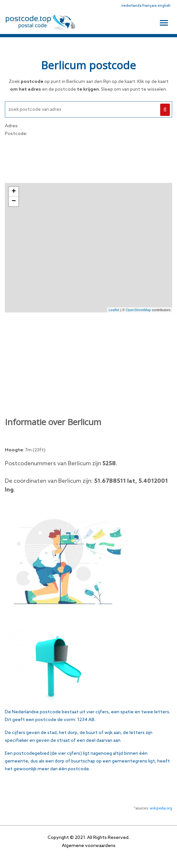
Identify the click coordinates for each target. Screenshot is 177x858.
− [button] (14, 201)
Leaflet (114, 310)
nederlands (131, 6)
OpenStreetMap (138, 310)
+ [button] (14, 192)
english (164, 6)
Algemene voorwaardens (89, 846)
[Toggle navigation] (164, 22)
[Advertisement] (88, 159)
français (149, 6)
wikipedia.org (161, 808)
